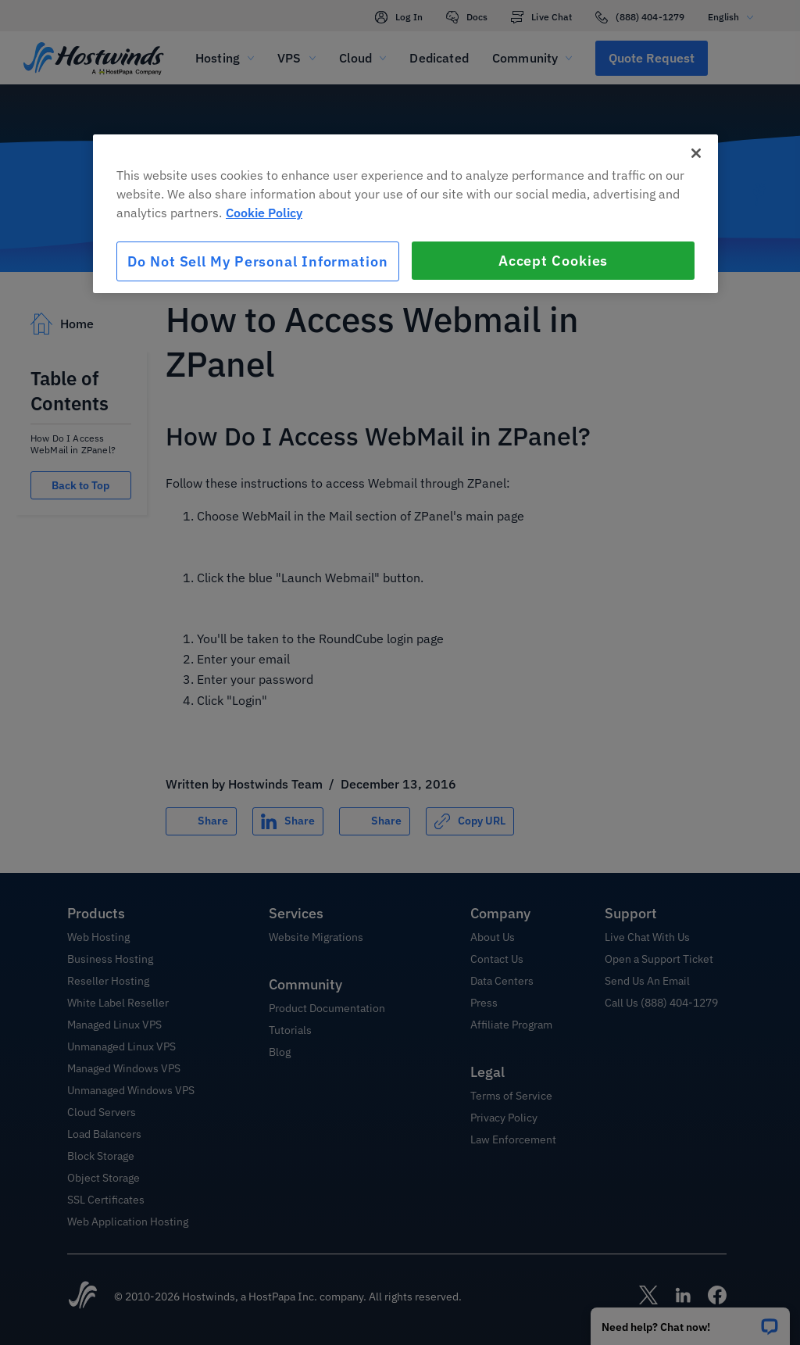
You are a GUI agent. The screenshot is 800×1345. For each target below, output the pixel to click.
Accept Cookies (553, 261)
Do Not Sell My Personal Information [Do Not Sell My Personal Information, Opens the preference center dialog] (257, 261)
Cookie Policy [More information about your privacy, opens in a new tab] (264, 212)
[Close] (696, 153)
